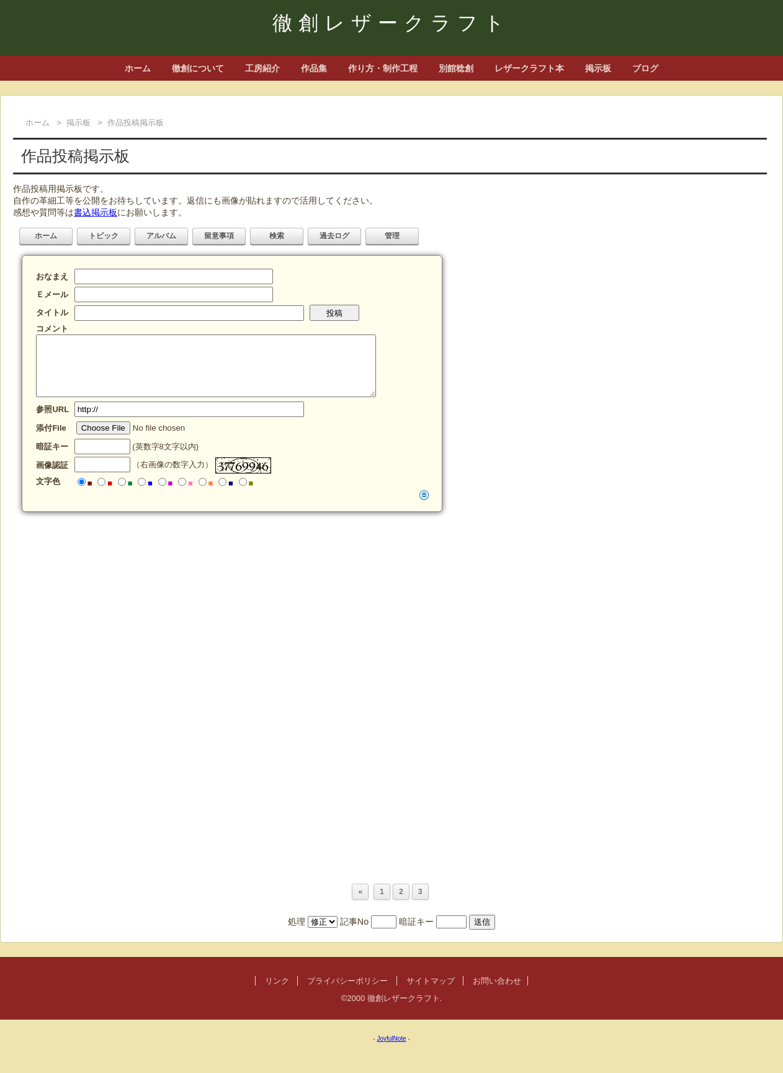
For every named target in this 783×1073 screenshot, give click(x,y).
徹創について (198, 68)
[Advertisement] (385, 608)
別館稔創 (456, 68)
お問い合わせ (497, 980)
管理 (392, 235)
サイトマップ (430, 980)
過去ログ (334, 235)
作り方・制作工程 (383, 68)
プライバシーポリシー (347, 980)
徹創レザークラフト (391, 23)
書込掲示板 (95, 212)
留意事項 (219, 235)
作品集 (314, 68)
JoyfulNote (391, 1038)
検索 (276, 235)
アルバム (161, 235)
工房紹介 (262, 68)
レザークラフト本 (529, 68)
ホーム (138, 68)
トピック (104, 235)
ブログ (645, 68)
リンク (277, 980)
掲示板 (598, 68)
